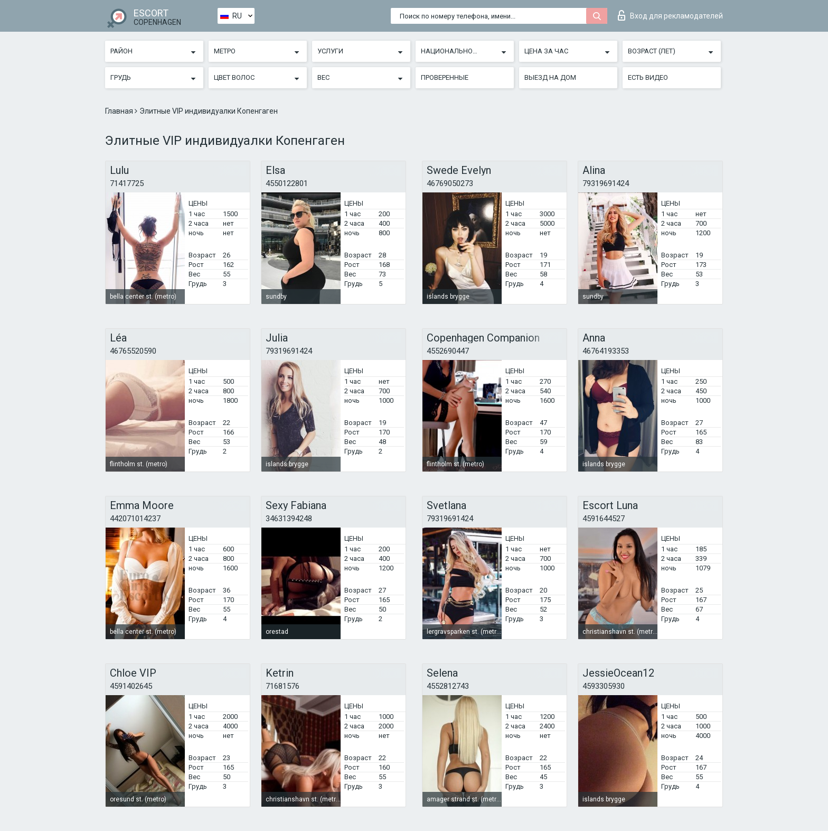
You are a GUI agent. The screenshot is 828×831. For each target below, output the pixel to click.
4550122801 (287, 183)
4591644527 (603, 518)
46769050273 (450, 183)
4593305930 (603, 686)
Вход (670, 15)
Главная (120, 111)
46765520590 (133, 351)
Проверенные (444, 77)
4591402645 (131, 686)
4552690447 (448, 351)
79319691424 (605, 183)
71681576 (282, 686)
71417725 (127, 183)
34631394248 (289, 518)
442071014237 (135, 518)
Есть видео (648, 77)
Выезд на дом (550, 77)
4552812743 (448, 686)
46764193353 (605, 351)
